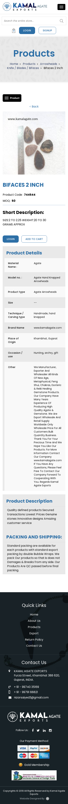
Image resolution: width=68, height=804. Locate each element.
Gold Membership (36, 765)
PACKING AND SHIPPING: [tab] (34, 537)
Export (34, 633)
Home (14, 64)
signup (47, 30)
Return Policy (34, 640)
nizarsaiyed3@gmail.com (31, 697)
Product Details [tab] (24, 253)
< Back (34, 106)
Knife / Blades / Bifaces (23, 68)
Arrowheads (48, 64)
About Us (34, 621)
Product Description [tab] (29, 501)
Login (27, 30)
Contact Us (34, 646)
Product (14, 98)
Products (29, 64)
